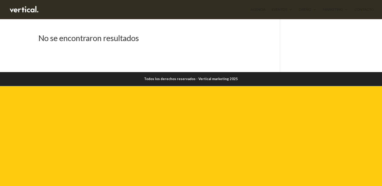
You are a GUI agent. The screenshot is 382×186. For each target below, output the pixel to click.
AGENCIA (258, 10)
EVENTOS (279, 10)
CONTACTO (364, 10)
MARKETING (333, 10)
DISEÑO (305, 10)
